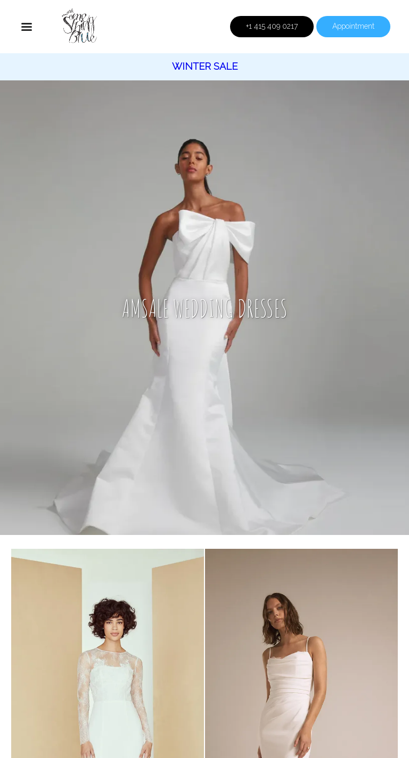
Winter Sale (205, 66)
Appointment (353, 26)
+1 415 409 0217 (272, 26)
